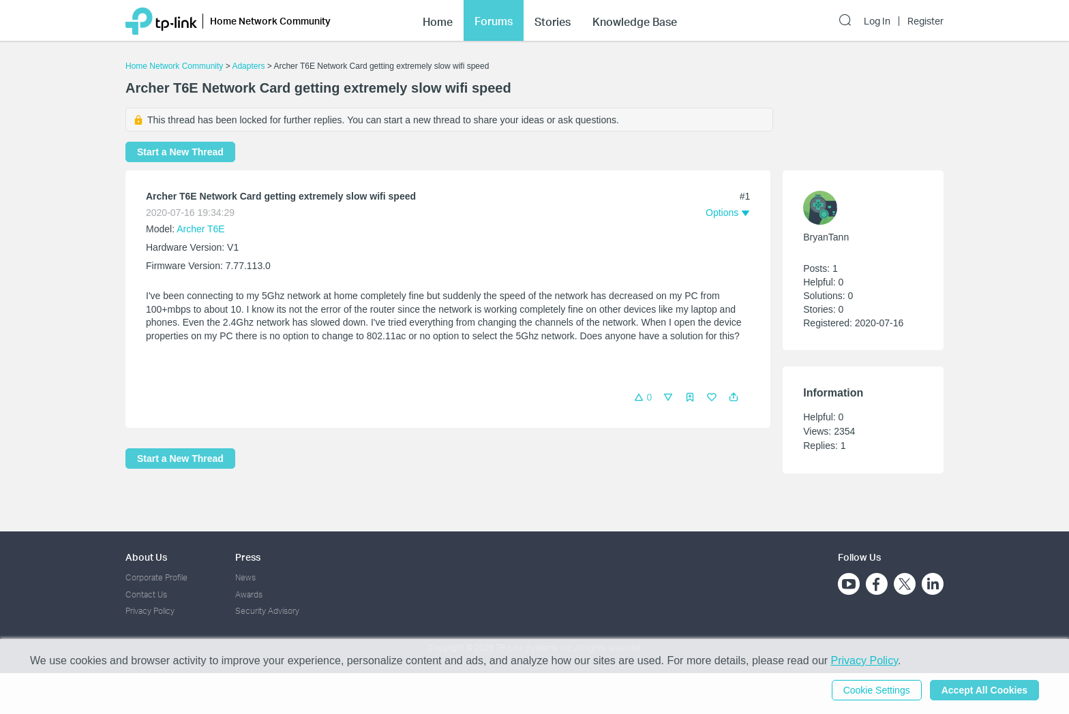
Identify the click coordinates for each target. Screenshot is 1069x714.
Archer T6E (201, 228)
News (245, 577)
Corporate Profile (156, 577)
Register (925, 21)
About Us (146, 557)
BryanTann (826, 237)
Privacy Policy (150, 611)
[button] (733, 397)
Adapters (248, 66)
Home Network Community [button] (270, 21)
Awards (248, 594)
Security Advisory (267, 611)
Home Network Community (174, 66)
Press (247, 557)
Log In (877, 21)
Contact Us (146, 594)
